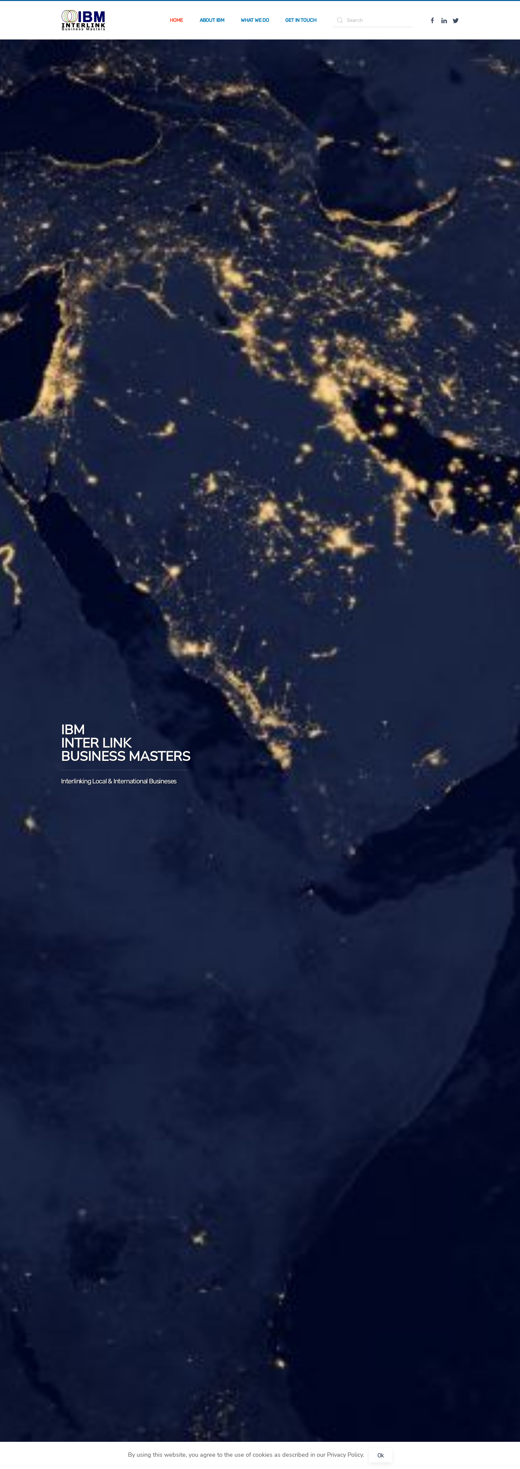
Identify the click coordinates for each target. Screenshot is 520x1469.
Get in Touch (300, 20)
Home (176, 20)
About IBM (212, 20)
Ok (380, 1455)
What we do (255, 20)
